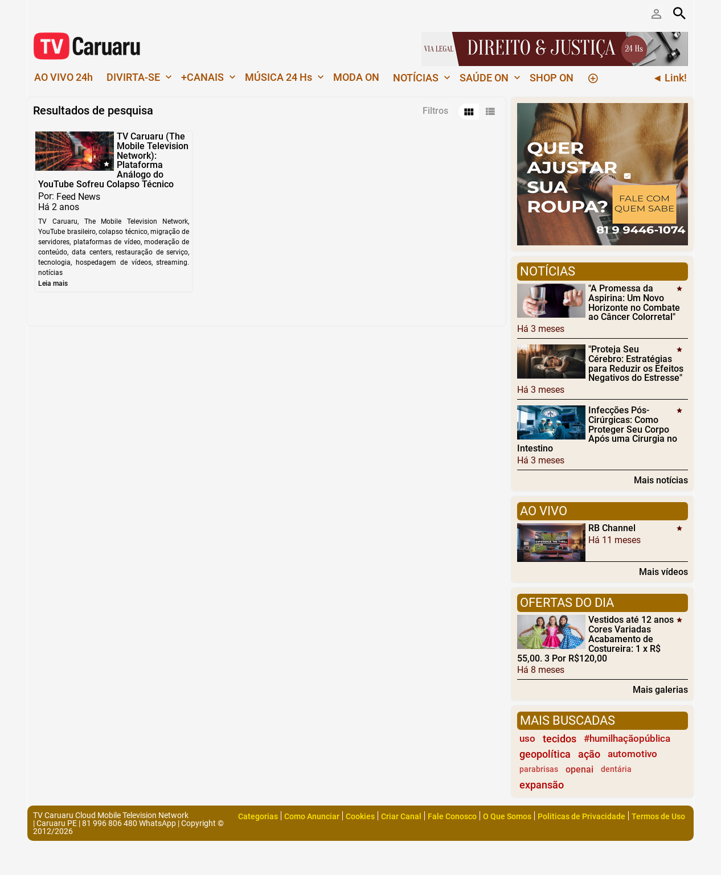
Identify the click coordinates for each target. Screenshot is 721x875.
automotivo (632, 753)
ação (589, 754)
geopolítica (545, 754)
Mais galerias (660, 689)
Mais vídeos (663, 571)
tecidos (559, 739)
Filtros (435, 110)
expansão (541, 785)
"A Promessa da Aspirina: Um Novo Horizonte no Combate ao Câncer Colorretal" (634, 302)
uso (527, 738)
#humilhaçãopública (627, 738)
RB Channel (612, 528)
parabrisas (538, 769)
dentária (616, 769)
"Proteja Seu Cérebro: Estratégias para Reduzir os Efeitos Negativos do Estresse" (635, 363)
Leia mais (53, 283)
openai (579, 769)
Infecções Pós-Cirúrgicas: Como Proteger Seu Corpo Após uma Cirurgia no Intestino (597, 429)
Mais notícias (661, 480)
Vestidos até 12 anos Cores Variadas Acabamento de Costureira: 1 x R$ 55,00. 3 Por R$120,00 (595, 638)
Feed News (78, 196)
